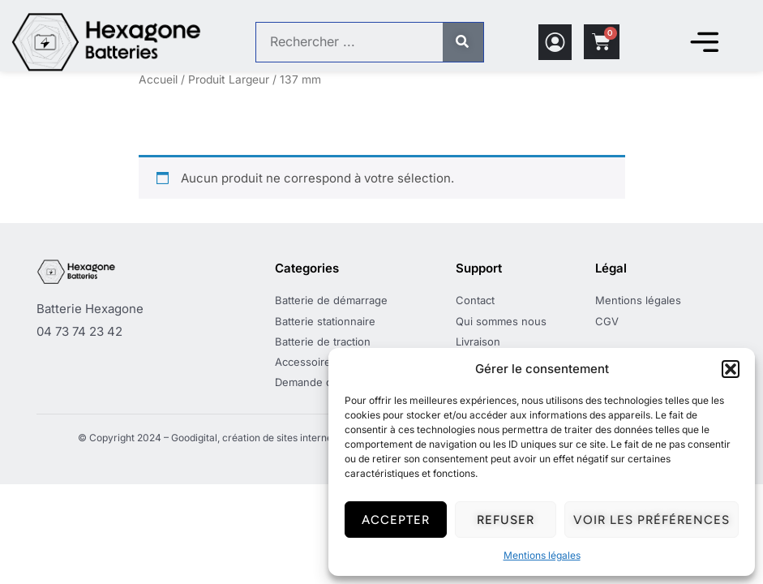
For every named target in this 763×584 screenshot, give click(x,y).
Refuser (505, 520)
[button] (730, 369)
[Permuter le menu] (704, 42)
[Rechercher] (463, 42)
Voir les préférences (651, 520)
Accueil (158, 79)
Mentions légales (542, 555)
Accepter (396, 520)
